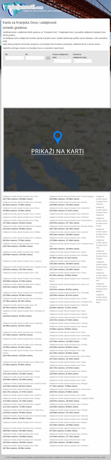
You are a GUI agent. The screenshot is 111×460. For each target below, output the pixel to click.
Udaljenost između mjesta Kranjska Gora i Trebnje (68, 339)
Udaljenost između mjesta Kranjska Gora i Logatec (22, 404)
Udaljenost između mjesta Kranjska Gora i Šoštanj (22, 279)
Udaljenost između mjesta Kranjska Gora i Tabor (67, 380)
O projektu (28, 457)
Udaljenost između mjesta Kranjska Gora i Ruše (67, 311)
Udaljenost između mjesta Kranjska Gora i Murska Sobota (71, 226)
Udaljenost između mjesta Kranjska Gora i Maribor (68, 422)
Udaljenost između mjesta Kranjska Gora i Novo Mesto (70, 356)
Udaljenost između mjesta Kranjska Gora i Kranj (67, 428)
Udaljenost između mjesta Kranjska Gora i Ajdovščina (69, 208)
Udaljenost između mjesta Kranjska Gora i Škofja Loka (23, 362)
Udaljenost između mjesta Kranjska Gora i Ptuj (20, 196)
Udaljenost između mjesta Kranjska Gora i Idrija (21, 220)
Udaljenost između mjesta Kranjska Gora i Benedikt (68, 419)
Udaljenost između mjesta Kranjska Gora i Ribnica (68, 314)
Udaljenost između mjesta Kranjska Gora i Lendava (22, 428)
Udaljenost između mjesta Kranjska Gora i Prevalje (68, 317)
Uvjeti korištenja (40, 457)
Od (6, 54)
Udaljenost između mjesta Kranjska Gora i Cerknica (68, 404)
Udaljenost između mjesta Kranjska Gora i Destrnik (22, 217)
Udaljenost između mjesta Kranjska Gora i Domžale (22, 202)
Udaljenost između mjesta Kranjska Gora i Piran (67, 365)
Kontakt (50, 457)
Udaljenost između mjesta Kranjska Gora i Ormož (21, 377)
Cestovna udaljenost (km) (80, 55)
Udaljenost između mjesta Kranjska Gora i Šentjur (21, 398)
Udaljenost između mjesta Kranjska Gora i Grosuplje (69, 293)
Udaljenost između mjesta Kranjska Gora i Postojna (22, 226)
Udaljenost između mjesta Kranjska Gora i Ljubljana (22, 238)
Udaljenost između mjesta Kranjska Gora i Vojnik (67, 362)
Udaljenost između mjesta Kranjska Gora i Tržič (20, 273)
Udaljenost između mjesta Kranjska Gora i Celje (67, 440)
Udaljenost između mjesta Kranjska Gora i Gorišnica (69, 214)
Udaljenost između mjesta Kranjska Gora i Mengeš (68, 384)
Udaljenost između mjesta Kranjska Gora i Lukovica (22, 261)
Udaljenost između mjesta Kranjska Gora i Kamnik (68, 327)
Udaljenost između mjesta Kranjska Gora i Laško (67, 238)
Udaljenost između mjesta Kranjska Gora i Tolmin (67, 273)
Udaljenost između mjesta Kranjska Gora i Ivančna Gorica (24, 384)
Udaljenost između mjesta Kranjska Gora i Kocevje (68, 377)
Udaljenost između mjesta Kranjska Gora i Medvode (22, 345)
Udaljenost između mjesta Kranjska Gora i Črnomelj (22, 332)
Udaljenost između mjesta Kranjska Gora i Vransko (68, 323)
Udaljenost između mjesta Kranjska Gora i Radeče (22, 389)
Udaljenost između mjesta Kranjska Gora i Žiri (20, 305)
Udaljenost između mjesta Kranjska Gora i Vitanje (21, 371)
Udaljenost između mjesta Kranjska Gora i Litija (67, 350)
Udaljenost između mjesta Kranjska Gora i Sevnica (68, 434)
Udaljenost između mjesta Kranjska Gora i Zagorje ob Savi (25, 267)
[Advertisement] (42, 87)
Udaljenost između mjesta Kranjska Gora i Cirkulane (69, 217)
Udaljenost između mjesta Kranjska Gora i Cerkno (68, 299)
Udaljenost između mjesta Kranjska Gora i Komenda (22, 299)
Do (26, 54)
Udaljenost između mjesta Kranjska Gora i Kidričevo (69, 446)
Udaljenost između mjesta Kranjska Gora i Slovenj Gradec (25, 416)
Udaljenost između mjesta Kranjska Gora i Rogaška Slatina (71, 398)
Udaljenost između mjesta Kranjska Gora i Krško (21, 244)
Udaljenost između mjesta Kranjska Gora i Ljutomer (68, 232)
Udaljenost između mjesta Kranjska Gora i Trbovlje (68, 410)
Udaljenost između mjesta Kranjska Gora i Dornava (22, 422)
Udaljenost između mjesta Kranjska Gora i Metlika (21, 232)
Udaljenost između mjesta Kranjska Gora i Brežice (68, 202)
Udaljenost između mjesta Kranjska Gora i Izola (20, 434)
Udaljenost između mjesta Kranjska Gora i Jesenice (22, 395)
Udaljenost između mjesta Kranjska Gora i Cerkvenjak (69, 336)
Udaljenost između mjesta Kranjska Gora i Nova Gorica (70, 389)
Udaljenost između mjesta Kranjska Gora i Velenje (68, 267)
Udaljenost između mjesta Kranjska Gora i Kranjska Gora (70, 302)
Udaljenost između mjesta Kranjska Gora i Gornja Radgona (71, 196)
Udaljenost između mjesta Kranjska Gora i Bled (20, 446)
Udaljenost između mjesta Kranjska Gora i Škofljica (68, 255)
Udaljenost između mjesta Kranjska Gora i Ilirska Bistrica (70, 220)
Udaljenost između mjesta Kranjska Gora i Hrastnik (22, 440)
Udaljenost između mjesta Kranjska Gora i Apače (67, 252)
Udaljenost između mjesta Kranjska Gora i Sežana (22, 284)
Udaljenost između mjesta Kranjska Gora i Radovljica (23, 323)
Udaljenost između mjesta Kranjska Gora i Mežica (68, 371)
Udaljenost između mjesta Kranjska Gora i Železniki (68, 305)
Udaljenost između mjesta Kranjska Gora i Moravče (68, 416)
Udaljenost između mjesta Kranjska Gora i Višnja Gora (23, 410)
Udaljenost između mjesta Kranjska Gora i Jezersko (22, 339)
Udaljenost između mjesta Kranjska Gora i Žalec (67, 261)
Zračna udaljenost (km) (60, 55)
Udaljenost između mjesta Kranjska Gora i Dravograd (23, 293)
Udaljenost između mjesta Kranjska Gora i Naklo (67, 395)
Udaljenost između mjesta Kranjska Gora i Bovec (21, 208)
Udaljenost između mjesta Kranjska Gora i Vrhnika (68, 345)
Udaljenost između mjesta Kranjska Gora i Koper (21, 252)
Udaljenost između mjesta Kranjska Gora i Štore (67, 332)
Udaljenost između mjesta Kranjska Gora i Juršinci (22, 214)
